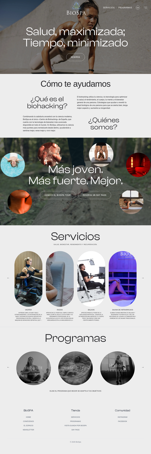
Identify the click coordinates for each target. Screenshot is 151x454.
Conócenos (28, 421)
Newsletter (28, 430)
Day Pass (75, 430)
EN (138, 8)
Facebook (122, 421)
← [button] (8, 277)
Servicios (108, 7)
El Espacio (28, 425)
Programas (125, 7)
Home (28, 417)
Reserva (75, 57)
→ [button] (142, 277)
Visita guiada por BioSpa (75, 425)
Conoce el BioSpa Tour (58, 195)
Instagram (122, 417)
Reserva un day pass (94, 195)
